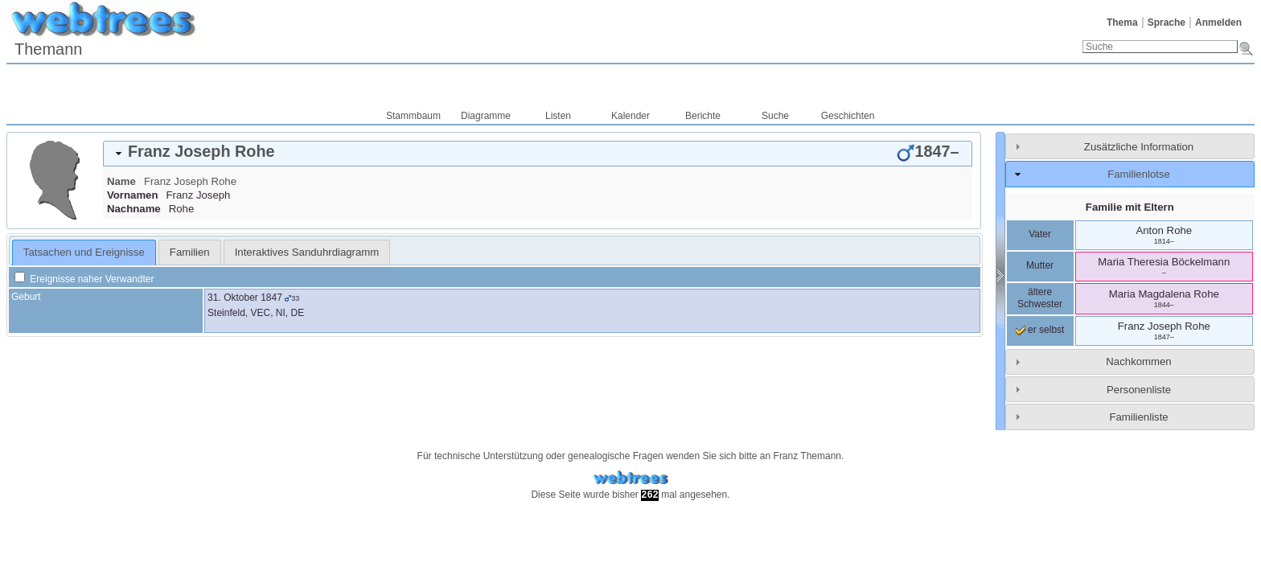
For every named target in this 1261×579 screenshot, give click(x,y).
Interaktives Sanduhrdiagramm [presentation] (307, 252)
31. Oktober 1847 (244, 297)
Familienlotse (1138, 174)
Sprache (1166, 22)
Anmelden (1218, 22)
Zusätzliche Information (1138, 147)
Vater (1040, 234)
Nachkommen (1138, 361)
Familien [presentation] (190, 252)
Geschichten (848, 115)
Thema (1122, 22)
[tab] (537, 153)
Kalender (630, 115)
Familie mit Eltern (1130, 207)
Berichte (703, 115)
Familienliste (1138, 417)
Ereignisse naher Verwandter (84, 279)
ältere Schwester (1039, 298)
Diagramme (486, 115)
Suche (775, 115)
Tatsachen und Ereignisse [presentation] (84, 252)
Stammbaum (413, 115)
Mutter (1040, 265)
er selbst (1040, 329)
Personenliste (1139, 390)
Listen (558, 115)
